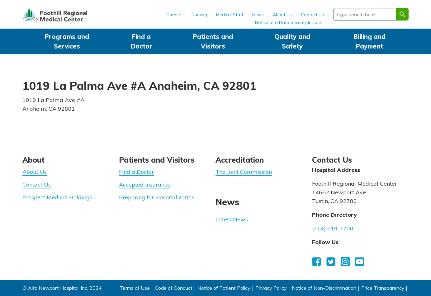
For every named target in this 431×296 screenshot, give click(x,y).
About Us (282, 14)
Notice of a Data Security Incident (289, 22)
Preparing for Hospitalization (157, 197)
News (258, 14)
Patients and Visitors (213, 41)
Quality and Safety (292, 41)
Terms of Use (135, 288)
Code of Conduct (173, 288)
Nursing (199, 14)
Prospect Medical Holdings (57, 197)
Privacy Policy (271, 288)
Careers (174, 14)
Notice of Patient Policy (223, 288)
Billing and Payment (369, 41)
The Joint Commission (243, 171)
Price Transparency (383, 288)
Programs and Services (67, 41)
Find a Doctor (141, 41)
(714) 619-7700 (332, 228)
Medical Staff (229, 14)
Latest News (231, 219)
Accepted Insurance (144, 184)
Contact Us (312, 14)
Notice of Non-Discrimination (324, 288)
